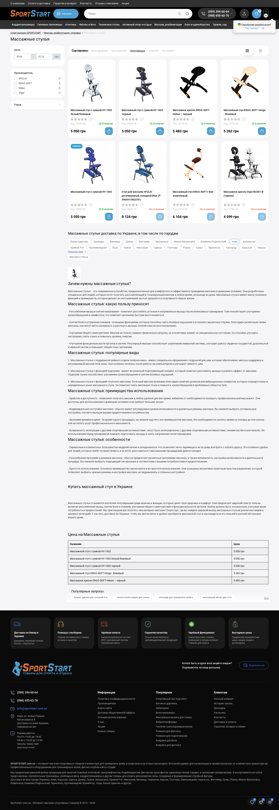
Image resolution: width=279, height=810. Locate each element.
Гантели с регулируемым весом (174, 726)
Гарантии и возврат (65, 3)
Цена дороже (119, 50)
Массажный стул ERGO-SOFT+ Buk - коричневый (194, 193)
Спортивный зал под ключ (171, 698)
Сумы (199, 247)
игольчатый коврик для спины (133, 597)
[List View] (260, 50)
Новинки (153, 50)
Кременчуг (249, 241)
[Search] (180, 14)
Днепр (129, 241)
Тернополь (214, 247)
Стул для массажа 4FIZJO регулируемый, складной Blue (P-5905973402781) (141, 195)
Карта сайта (105, 708)
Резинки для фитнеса (168, 731)
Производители (107, 703)
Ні (263, 28)
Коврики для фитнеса (168, 745)
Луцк (115, 247)
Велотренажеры (165, 712)
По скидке (168, 50)
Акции (125, 3)
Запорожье (161, 241)
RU (266, 15)
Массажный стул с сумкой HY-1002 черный (142, 112)
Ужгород (231, 247)
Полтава (172, 247)
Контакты (86, 3)
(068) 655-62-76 (218, 15)
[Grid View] (247, 50)
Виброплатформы (166, 722)
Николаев (142, 247)
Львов (127, 247)
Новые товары (106, 731)
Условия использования (112, 717)
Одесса (158, 247)
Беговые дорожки (166, 703)
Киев (234, 241)
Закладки (219, 708)
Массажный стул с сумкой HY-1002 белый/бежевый (91, 112)
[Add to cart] (109, 131)
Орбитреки (162, 708)
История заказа (223, 703)
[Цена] (22, 57)
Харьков (247, 247)
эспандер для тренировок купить (176, 597)
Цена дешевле (99, 50)
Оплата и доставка (39, 3)
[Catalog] (66, 14)
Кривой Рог (77, 247)
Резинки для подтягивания (172, 735)
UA (266, 11)
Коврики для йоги (166, 740)
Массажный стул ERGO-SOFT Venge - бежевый (245, 112)
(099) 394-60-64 (218, 11)
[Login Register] (244, 14)
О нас (101, 722)
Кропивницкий (98, 247)
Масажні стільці (79, 256)
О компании (17, 3)
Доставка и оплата (225, 722)
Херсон (261, 247)
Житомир (144, 241)
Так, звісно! (251, 28)
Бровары (99, 241)
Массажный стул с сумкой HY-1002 (91, 191)
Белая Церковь (79, 241)
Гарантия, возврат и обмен (229, 726)
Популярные (137, 50)
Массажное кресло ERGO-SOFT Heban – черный (191, 112)
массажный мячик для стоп (217, 597)
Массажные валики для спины (174, 717)
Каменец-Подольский (213, 241)
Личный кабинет (223, 698)
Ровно (186, 247)
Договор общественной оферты (116, 712)
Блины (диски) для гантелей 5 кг (91, 597)
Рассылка (220, 712)
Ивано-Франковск (184, 241)
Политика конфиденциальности (116, 698)
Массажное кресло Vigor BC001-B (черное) (243, 193)
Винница (115, 241)
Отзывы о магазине (106, 3)
